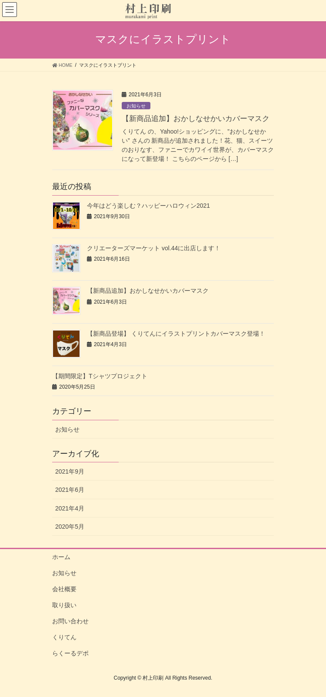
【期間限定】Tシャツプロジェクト (99, 376)
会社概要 (64, 589)
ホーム (61, 556)
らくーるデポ (70, 653)
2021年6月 (69, 489)
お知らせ (136, 105)
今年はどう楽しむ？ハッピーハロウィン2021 (148, 205)
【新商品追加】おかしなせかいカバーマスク (195, 119)
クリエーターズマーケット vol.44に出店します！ (153, 248)
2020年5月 (69, 526)
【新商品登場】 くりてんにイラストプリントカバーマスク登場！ (176, 333)
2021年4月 (69, 508)
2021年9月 (69, 471)
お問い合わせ (70, 621)
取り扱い (64, 605)
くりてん (64, 637)
